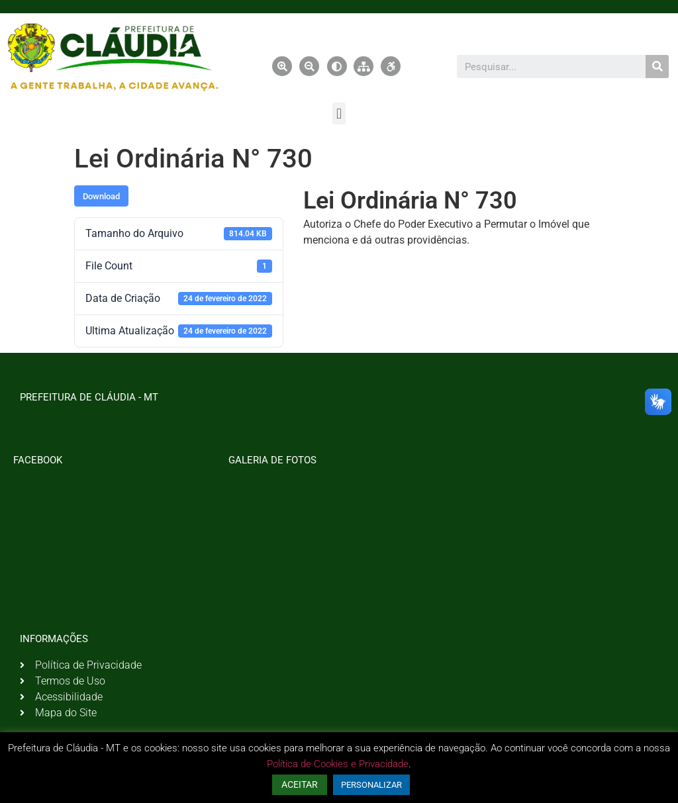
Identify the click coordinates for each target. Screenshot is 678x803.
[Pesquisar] (657, 66)
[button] (338, 113)
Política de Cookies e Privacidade (338, 764)
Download (101, 196)
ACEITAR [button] (299, 784)
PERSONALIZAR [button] (371, 785)
